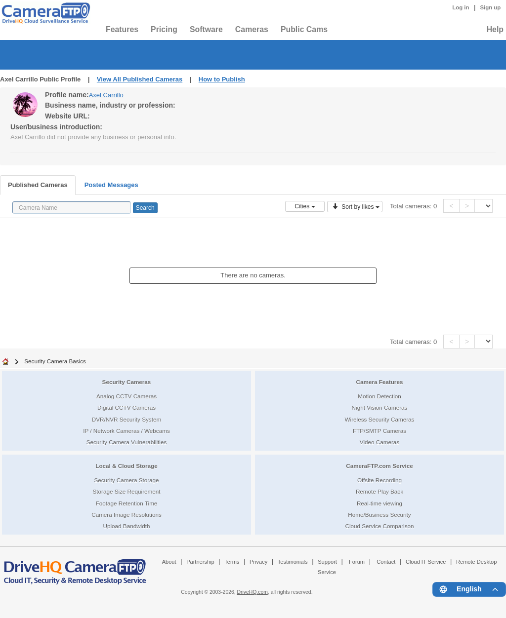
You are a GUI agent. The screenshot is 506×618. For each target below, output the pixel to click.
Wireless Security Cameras (380, 419)
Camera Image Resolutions (126, 514)
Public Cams (304, 29)
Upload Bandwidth (126, 526)
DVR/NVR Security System (126, 419)
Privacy (258, 562)
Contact (386, 562)
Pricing (164, 29)
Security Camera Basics (55, 361)
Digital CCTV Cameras (126, 407)
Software (206, 29)
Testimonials (293, 562)
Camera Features (379, 382)
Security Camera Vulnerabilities (126, 442)
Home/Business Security (379, 514)
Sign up (490, 7)
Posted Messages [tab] (111, 185)
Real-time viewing (379, 503)
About (169, 562)
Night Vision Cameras (380, 407)
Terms (231, 562)
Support (327, 562)
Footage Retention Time (127, 503)
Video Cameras (379, 442)
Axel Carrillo (106, 95)
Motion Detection (379, 396)
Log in (460, 7)
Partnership (200, 562)
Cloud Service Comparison (379, 526)
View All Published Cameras (139, 79)
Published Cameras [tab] (38, 185)
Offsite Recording (379, 480)
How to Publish (222, 79)
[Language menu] (469, 589)
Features (122, 29)
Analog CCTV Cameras (126, 396)
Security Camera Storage (126, 480)
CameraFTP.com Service (379, 466)
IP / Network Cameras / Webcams (126, 430)
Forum (357, 562)
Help (495, 29)
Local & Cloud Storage (126, 466)
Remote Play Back (379, 491)
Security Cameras (126, 382)
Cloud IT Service (426, 562)
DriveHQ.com (252, 592)
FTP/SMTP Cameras (379, 430)
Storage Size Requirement (126, 491)
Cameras (251, 29)
